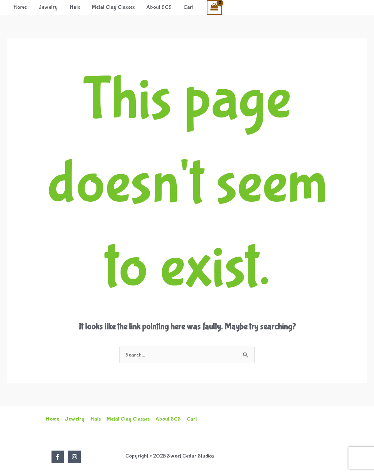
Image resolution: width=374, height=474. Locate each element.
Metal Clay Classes (113, 7)
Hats (74, 7)
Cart (188, 7)
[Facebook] (57, 457)
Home (20, 7)
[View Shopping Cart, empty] (214, 7)
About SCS (159, 7)
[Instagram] (74, 457)
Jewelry (48, 7)
